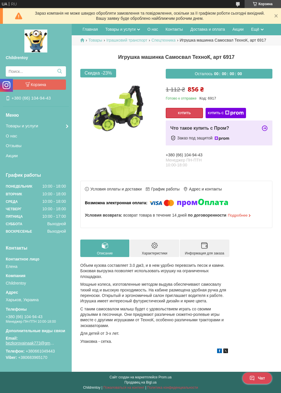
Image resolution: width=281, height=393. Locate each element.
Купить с (226, 113)
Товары (95, 40)
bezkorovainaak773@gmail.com (30, 343)
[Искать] (59, 71)
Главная (90, 29)
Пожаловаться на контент (123, 388)
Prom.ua (165, 377)
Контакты (174, 29)
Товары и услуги (22, 125)
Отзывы (14, 145)
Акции (12, 155)
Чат (257, 378)
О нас (11, 135)
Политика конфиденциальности (172, 388)
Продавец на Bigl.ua (140, 382)
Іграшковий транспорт (126, 40)
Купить (184, 113)
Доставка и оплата (207, 29)
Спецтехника (163, 40)
